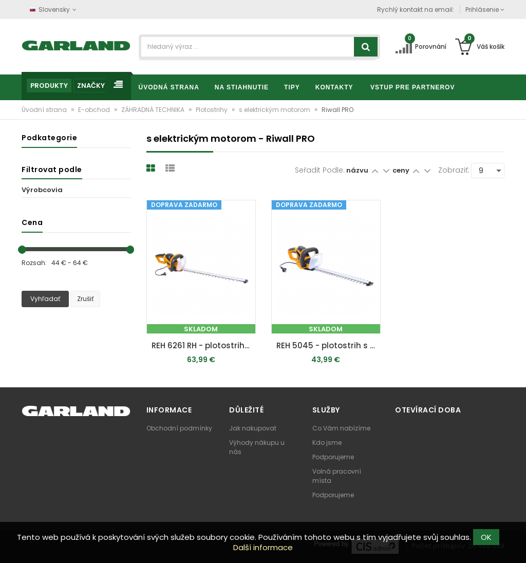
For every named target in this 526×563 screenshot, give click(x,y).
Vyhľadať (45, 298)
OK (486, 537)
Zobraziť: (453, 170)
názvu (357, 170)
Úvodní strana (45, 109)
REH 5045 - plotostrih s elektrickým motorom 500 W (328, 345)
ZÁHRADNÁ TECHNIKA (153, 109)
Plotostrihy (212, 109)
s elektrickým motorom (275, 109)
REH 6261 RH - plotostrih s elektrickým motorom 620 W (204, 345)
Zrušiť (85, 298)
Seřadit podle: (320, 170)
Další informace (263, 547)
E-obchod (94, 109)
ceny (401, 170)
